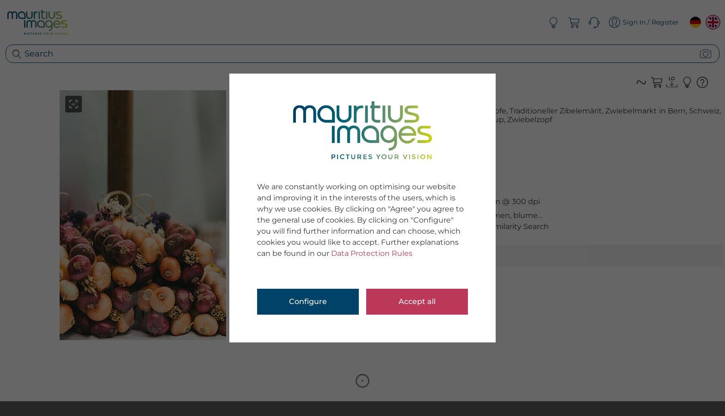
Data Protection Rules (371, 253)
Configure (308, 301)
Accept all (417, 301)
